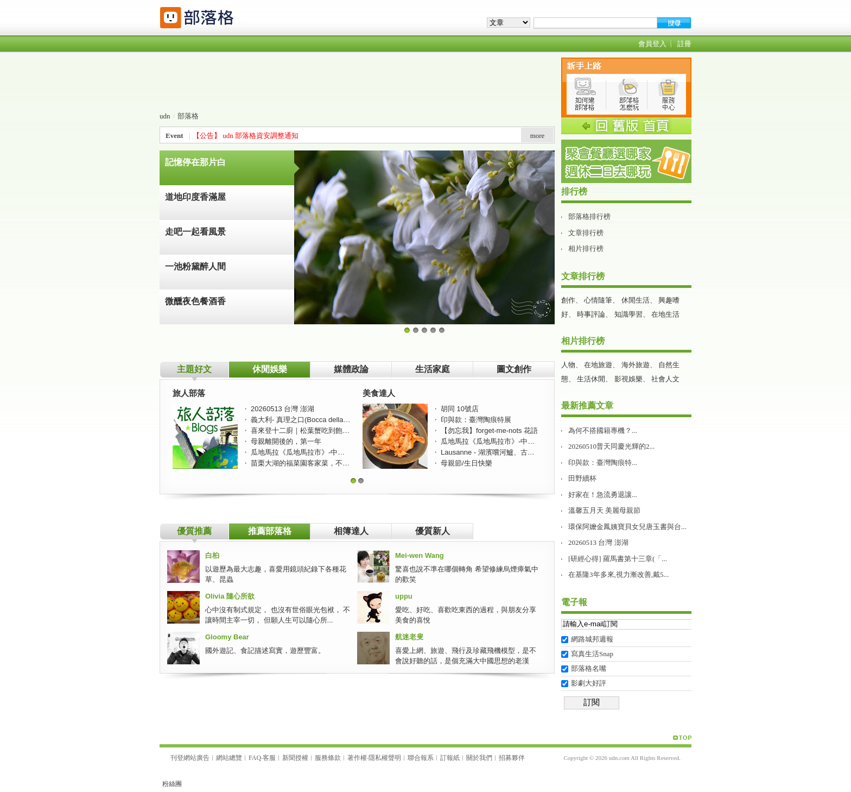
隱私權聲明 (385, 758)
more (537, 135)
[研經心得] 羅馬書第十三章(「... (617, 559)
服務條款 (328, 758)
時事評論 (591, 314)
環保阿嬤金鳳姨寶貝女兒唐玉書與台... (627, 527)
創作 (568, 300)
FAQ (255, 758)
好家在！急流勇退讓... (602, 495)
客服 (269, 758)
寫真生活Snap (592, 654)
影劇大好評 (588, 683)
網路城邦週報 (592, 639)
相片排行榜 (586, 248)
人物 (568, 365)
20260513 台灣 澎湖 (598, 542)
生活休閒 (591, 379)
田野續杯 (582, 478)
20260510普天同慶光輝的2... (611, 446)
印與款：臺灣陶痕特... (602, 462)
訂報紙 (450, 758)
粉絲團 (172, 784)
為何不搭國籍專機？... (602, 430)
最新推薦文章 (587, 405)
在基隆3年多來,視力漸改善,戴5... (618, 574)
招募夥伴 (512, 758)
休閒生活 (635, 300)
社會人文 (665, 379)
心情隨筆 (598, 300)
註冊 (684, 44)
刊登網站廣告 (189, 758)
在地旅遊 (598, 365)
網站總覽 (229, 758)
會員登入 (652, 44)
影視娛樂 (628, 379)
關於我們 (479, 758)
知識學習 (628, 314)
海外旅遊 (635, 365)
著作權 (357, 758)
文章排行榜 (586, 233)
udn (165, 116)
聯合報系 (421, 758)
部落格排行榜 (589, 216)
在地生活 (665, 314)
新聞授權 (295, 758)
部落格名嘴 (588, 668)
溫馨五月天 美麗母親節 (604, 510)
